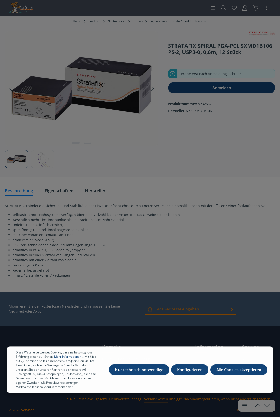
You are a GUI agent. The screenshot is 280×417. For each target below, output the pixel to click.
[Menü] (213, 8)
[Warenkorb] (256, 8)
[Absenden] (231, 309)
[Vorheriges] (11, 89)
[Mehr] (266, 8)
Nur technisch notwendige (139, 373)
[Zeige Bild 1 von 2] (76, 143)
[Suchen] (223, 8)
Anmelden (221, 87)
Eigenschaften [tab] (59, 191)
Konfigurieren (189, 373)
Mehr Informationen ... (69, 360)
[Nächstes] (152, 89)
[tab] (19, 191)
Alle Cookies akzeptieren (238, 373)
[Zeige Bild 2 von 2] (87, 143)
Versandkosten (156, 399)
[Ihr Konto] (245, 8)
